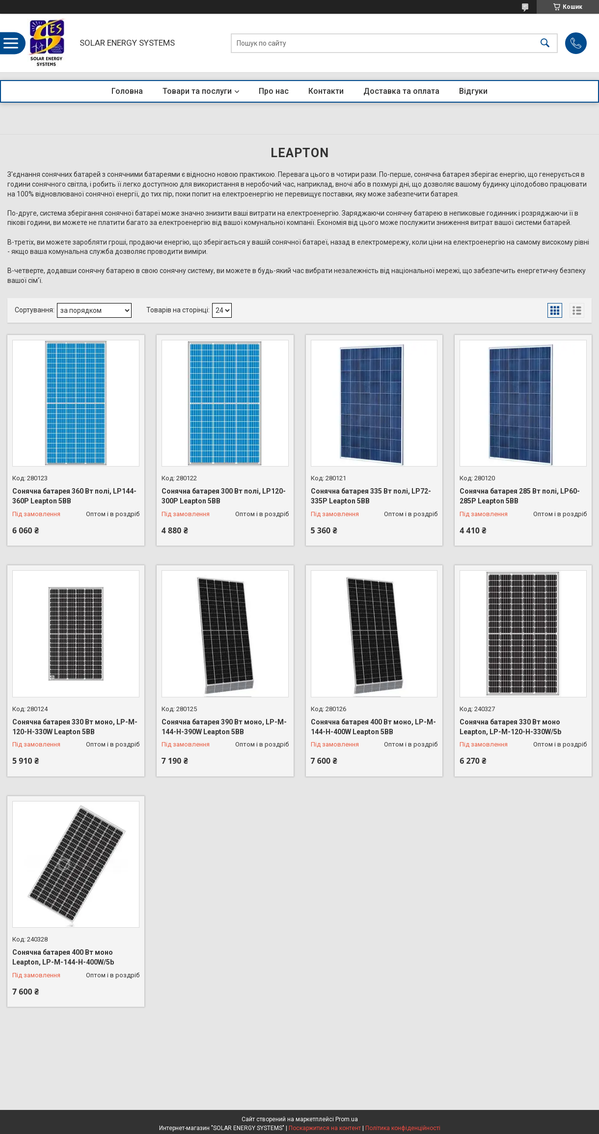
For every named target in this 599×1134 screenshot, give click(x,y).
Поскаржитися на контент (325, 1128)
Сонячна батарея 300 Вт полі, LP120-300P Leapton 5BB (224, 496)
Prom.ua (346, 1119)
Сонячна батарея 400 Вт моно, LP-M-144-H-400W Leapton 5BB (373, 727)
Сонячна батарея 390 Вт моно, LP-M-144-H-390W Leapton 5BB (224, 727)
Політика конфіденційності (402, 1128)
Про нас (274, 91)
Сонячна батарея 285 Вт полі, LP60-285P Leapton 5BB (520, 496)
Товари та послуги (197, 91)
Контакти (326, 91)
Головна (127, 91)
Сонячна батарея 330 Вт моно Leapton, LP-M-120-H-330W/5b (510, 727)
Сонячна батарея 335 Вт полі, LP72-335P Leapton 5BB (371, 496)
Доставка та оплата (401, 91)
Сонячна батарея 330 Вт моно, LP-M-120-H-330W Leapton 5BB (74, 727)
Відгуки (473, 91)
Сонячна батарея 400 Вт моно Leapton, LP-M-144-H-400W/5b (63, 957)
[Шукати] (545, 43)
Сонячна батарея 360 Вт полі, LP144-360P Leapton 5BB (74, 496)
